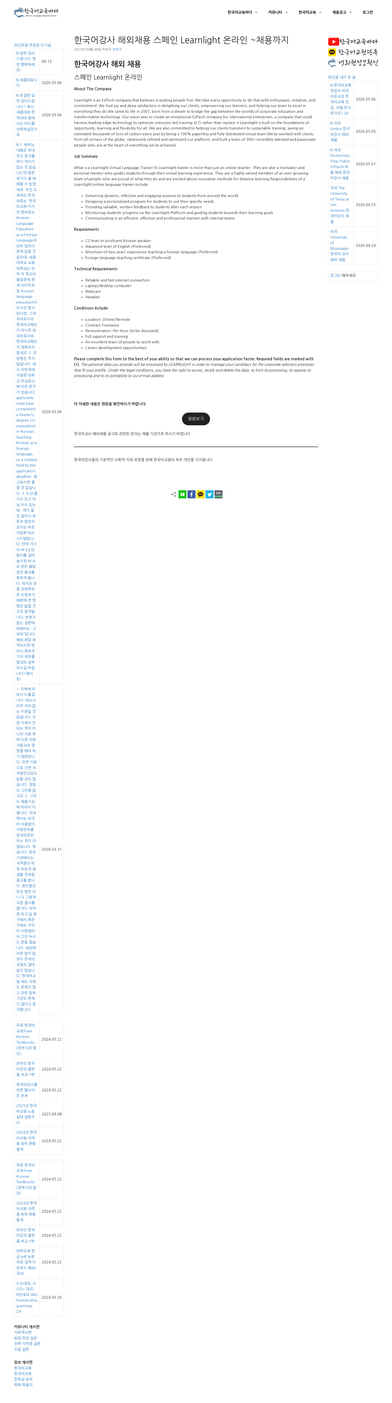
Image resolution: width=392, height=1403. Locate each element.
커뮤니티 (281, 12)
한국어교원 (23, 1373)
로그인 (367, 12)
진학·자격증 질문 (27, 1343)
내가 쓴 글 (348, 77)
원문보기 (196, 419)
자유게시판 (23, 1332)
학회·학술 (21, 1385)
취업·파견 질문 (25, 1338)
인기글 (45, 45)
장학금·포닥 (23, 1379)
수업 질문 (21, 1349)
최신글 (334, 77)
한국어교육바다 (245, 12)
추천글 (34, 45)
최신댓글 (21, 45)
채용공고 (345, 12)
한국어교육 (312, 12)
